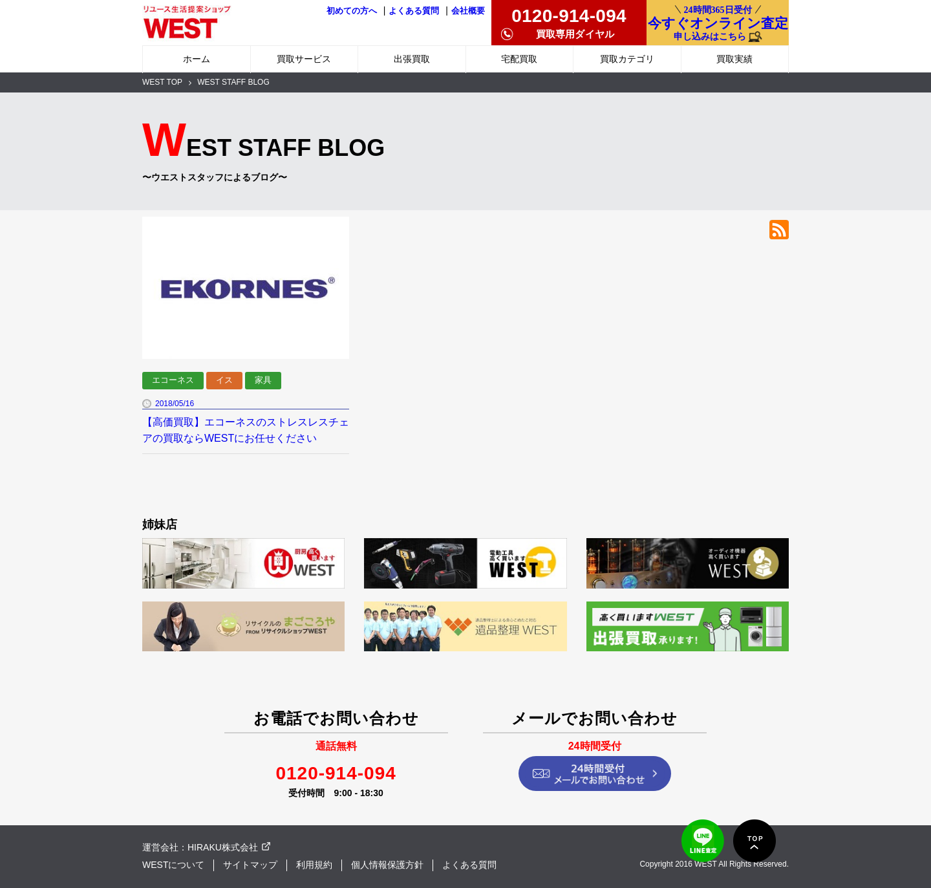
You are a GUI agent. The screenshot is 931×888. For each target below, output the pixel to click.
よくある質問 (414, 11)
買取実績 (734, 59)
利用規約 (314, 865)
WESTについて (173, 865)
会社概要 (468, 11)
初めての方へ (351, 11)
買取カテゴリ (627, 59)
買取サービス (304, 59)
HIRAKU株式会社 (222, 847)
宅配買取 (519, 59)
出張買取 (412, 59)
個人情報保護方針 (387, 865)
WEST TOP (162, 82)
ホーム (196, 59)
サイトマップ (250, 865)
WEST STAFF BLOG (233, 82)
